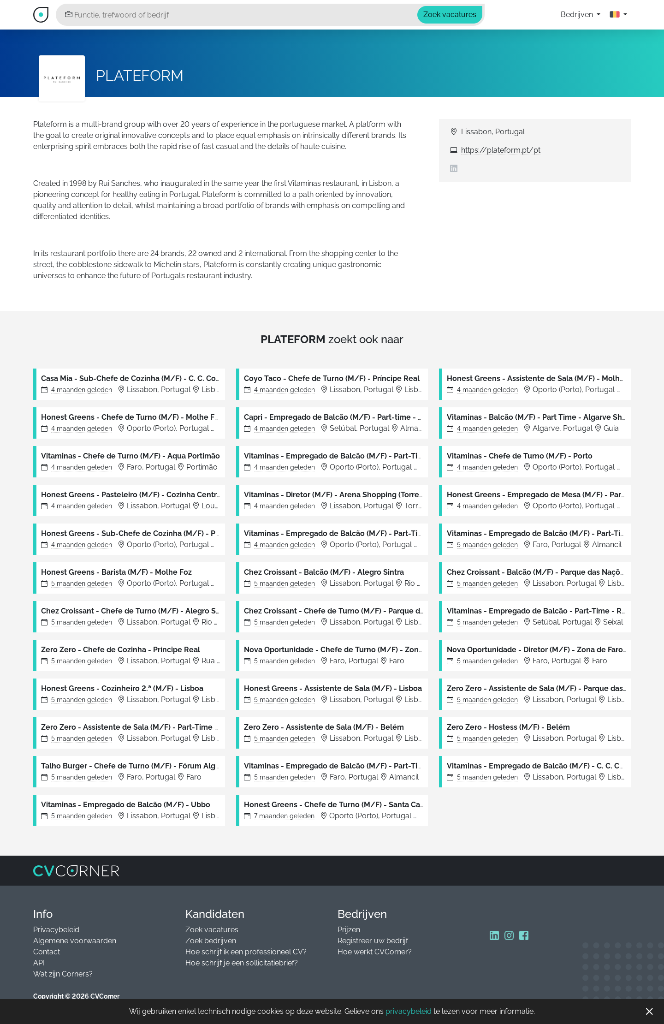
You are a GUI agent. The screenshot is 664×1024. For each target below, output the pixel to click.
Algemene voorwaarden (74, 940)
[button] (618, 15)
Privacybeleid (56, 929)
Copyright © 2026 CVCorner (76, 996)
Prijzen (349, 929)
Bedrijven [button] (578, 14)
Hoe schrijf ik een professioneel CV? (246, 951)
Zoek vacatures (211, 929)
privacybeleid (408, 1011)
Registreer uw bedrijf (373, 940)
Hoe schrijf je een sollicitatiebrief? (241, 963)
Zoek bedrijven (210, 940)
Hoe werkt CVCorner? (375, 951)
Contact (46, 951)
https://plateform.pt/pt (500, 150)
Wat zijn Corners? (63, 974)
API (39, 963)
